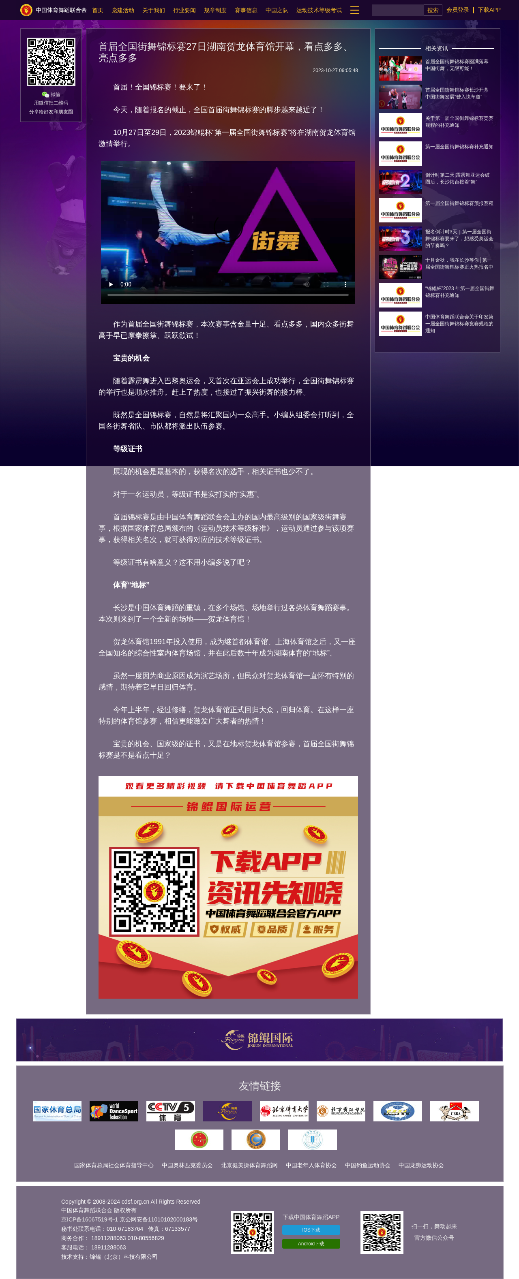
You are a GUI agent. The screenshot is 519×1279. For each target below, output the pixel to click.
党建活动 (123, 10)
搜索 (433, 10)
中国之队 (277, 10)
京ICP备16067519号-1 (89, 1219)
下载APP (489, 9)
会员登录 (457, 9)
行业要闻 (184, 10)
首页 (97, 10)
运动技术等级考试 (319, 10)
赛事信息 (246, 10)
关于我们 (153, 10)
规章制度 (215, 10)
